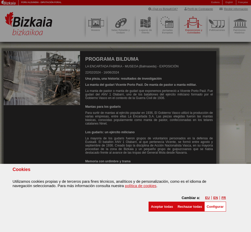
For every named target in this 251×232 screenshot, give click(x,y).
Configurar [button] (215, 207)
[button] (162, 207)
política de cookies (140, 186)
